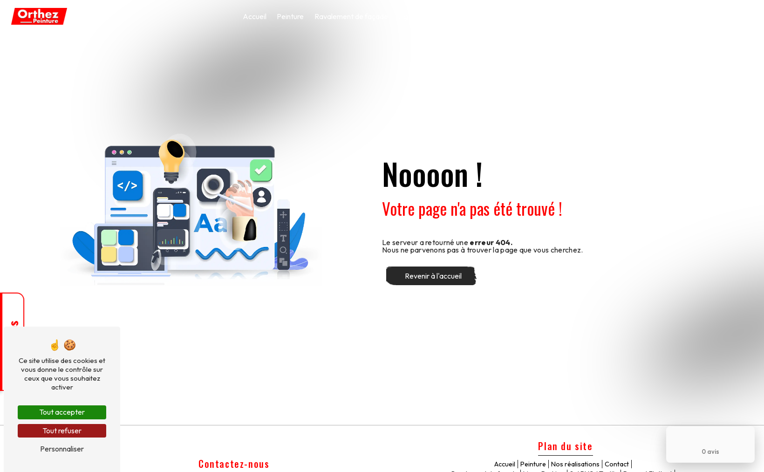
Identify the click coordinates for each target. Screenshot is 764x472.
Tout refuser (62, 430)
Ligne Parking (420, 16)
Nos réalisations (685, 16)
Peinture (290, 16)
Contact (734, 16)
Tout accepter (62, 412)
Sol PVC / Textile (478, 16)
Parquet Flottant (542, 16)
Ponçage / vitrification (614, 16)
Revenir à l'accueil (433, 275)
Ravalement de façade (351, 16)
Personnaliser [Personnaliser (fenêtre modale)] (62, 448)
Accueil (254, 16)
